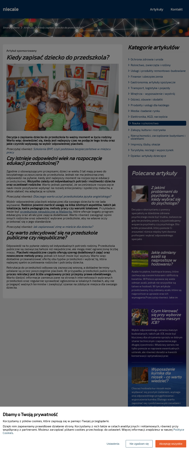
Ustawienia (113, 443)
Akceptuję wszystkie (170, 443)
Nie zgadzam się (139, 443)
